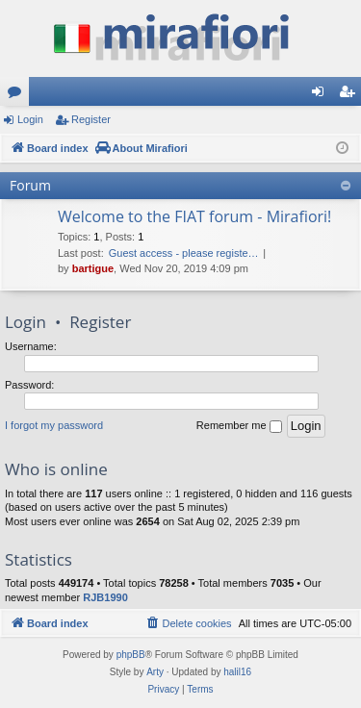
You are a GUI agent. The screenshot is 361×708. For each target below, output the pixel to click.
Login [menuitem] (322, 95)
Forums (18, 95)
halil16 (237, 672)
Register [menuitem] (351, 95)
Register (91, 119)
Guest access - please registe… (184, 253)
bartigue (93, 268)
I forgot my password (54, 425)
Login (30, 119)
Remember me (239, 426)
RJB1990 (105, 597)
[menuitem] (187, 623)
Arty (155, 672)
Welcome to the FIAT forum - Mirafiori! (194, 216)
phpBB (130, 654)
